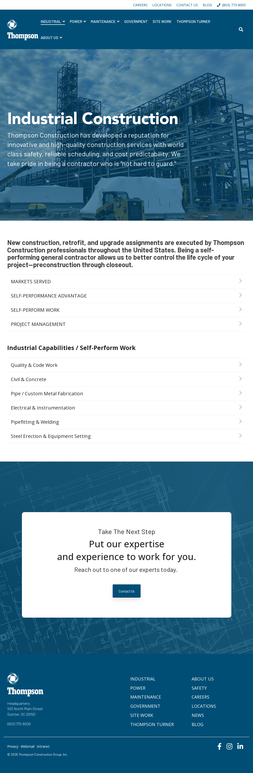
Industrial (51, 21)
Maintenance (103, 21)
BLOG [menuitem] (207, 5)
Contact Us (127, 591)
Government (136, 21)
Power (76, 21)
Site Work (162, 21)
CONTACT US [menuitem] (187, 5)
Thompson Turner (193, 21)
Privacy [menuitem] (12, 746)
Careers (200, 697)
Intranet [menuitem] (43, 746)
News (198, 715)
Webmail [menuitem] (27, 746)
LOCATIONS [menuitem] (162, 5)
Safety (199, 688)
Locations (204, 706)
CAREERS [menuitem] (140, 5)
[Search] (241, 29)
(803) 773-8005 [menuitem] (231, 5)
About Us (50, 37)
